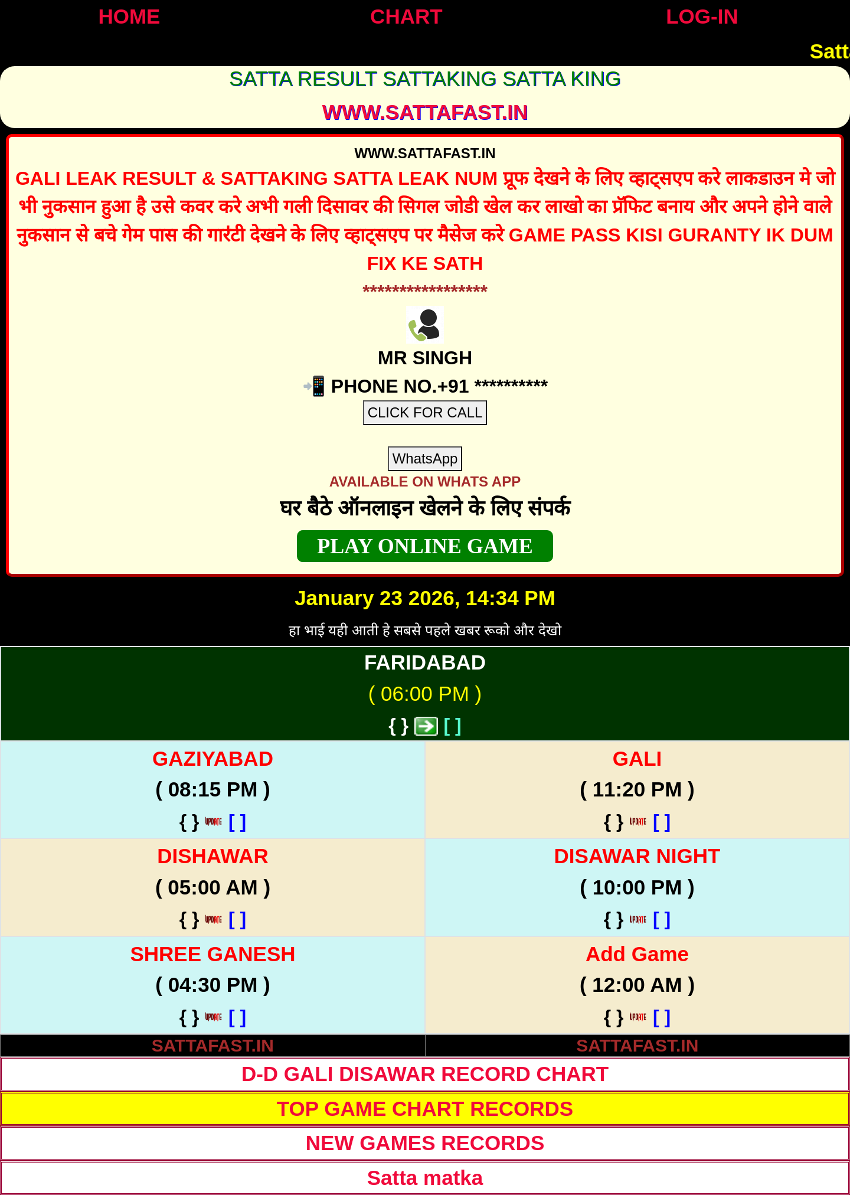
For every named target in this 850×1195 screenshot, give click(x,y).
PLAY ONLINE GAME (424, 546)
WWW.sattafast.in (425, 111)
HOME (129, 16)
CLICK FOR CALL (425, 412)
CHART (406, 16)
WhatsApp (425, 458)
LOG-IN (702, 16)
